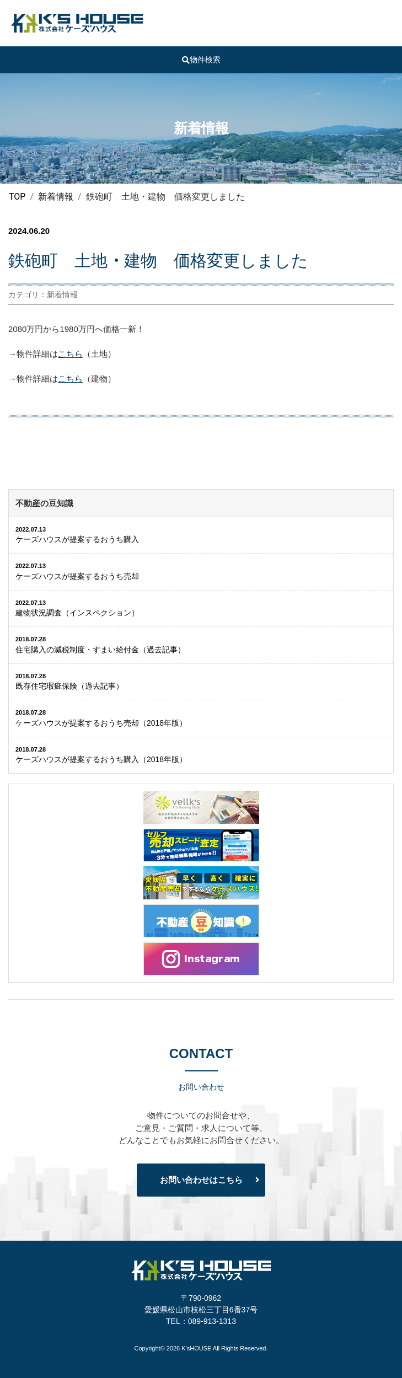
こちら (70, 353)
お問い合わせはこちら (201, 1179)
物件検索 (201, 59)
